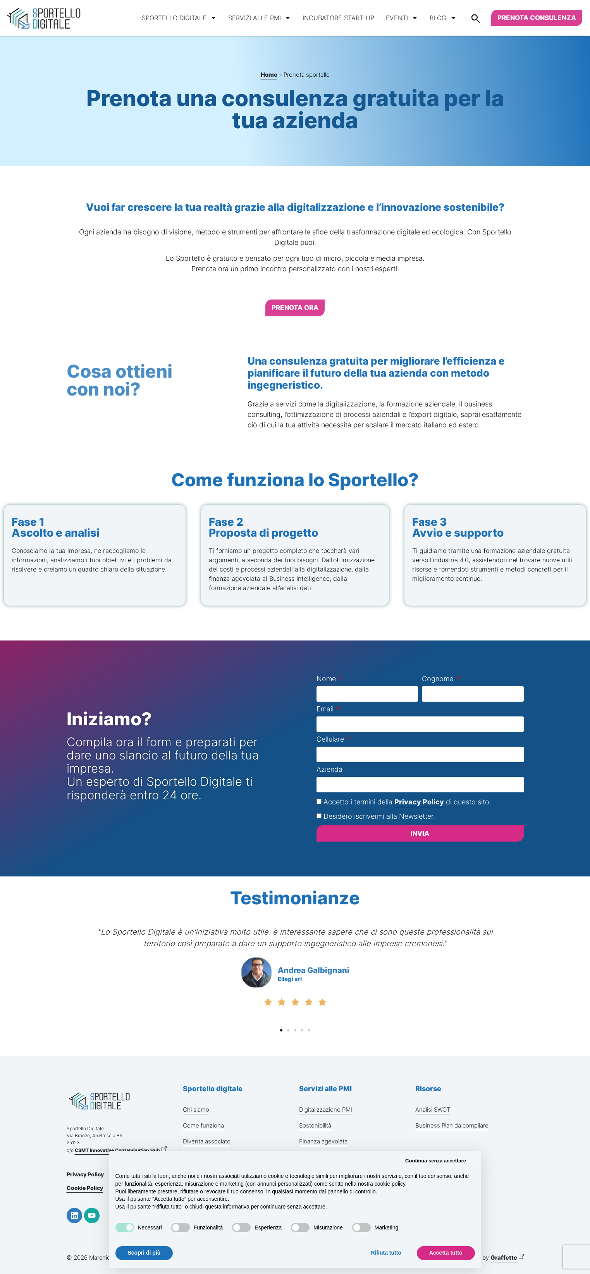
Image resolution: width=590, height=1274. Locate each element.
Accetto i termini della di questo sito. (407, 802)
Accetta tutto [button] (446, 1253)
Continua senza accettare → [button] (438, 1161)
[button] (281, 1030)
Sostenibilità (315, 1125)
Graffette (503, 1257)
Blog (443, 18)
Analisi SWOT (432, 1109)
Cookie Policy (85, 1187)
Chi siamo (196, 1109)
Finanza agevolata (323, 1141)
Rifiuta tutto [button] (386, 1253)
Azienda (329, 769)
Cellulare (331, 739)
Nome (327, 679)
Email (326, 709)
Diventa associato (206, 1141)
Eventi (402, 18)
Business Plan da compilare (452, 1125)
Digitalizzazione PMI (325, 1109)
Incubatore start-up (338, 18)
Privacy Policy (419, 802)
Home (269, 74)
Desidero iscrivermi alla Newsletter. (379, 816)
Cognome (438, 679)
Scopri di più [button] (144, 1253)
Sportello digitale (179, 18)
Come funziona (203, 1125)
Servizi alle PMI (259, 18)
